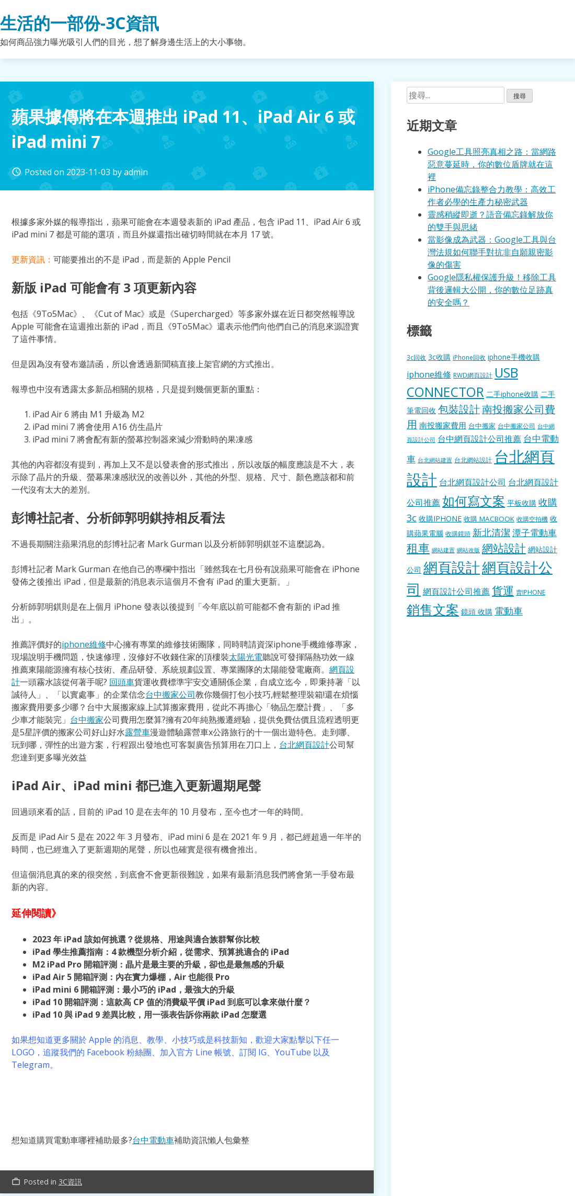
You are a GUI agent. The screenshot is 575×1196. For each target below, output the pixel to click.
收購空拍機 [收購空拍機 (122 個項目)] (532, 519)
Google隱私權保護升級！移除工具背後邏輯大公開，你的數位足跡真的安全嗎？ (492, 289)
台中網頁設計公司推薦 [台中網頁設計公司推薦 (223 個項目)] (479, 439)
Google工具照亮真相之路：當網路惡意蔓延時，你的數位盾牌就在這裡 (492, 164)
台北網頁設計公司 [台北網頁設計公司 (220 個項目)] (472, 482)
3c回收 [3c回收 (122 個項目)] (416, 357)
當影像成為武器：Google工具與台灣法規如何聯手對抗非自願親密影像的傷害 (492, 252)
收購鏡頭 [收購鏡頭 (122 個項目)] (457, 533)
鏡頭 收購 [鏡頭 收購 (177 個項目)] (476, 612)
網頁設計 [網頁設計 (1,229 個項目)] (451, 567)
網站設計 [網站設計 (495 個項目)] (504, 547)
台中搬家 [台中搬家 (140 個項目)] (482, 425)
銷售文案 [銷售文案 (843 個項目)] (433, 609)
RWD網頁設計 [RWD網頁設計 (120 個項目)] (472, 375)
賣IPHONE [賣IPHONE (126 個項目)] (530, 592)
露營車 (137, 732)
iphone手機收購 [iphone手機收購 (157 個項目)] (514, 357)
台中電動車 (153, 1140)
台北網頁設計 (304, 744)
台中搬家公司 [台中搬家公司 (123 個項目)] (516, 426)
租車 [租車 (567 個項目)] (418, 547)
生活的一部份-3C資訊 (79, 23)
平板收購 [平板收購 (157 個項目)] (521, 503)
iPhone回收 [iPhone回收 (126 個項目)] (469, 357)
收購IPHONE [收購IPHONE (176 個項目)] (440, 518)
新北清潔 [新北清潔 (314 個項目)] (491, 532)
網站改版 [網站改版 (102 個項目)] (468, 550)
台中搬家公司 (170, 694)
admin (136, 172)
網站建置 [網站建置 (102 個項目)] (443, 550)
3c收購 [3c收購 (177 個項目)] (439, 357)
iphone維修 (84, 644)
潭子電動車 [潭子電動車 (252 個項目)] (534, 533)
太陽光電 (245, 657)
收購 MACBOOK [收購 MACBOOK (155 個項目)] (489, 518)
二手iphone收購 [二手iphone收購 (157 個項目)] (512, 394)
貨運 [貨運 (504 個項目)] (503, 590)
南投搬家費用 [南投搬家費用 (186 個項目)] (442, 425)
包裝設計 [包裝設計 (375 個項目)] (459, 409)
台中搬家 (87, 719)
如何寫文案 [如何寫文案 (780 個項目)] (473, 500)
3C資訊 (70, 1182)
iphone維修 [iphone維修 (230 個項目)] (429, 374)
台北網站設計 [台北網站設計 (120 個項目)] (473, 459)
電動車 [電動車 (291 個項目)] (508, 611)
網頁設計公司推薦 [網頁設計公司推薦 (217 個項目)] (456, 591)
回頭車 (121, 682)
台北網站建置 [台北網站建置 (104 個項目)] (435, 460)
